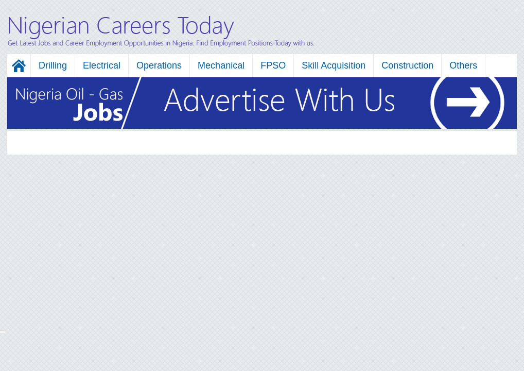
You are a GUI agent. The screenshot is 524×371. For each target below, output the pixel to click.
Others (463, 65)
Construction (407, 65)
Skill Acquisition (333, 65)
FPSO (273, 65)
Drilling (53, 65)
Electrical (101, 65)
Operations (159, 65)
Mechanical (221, 65)
